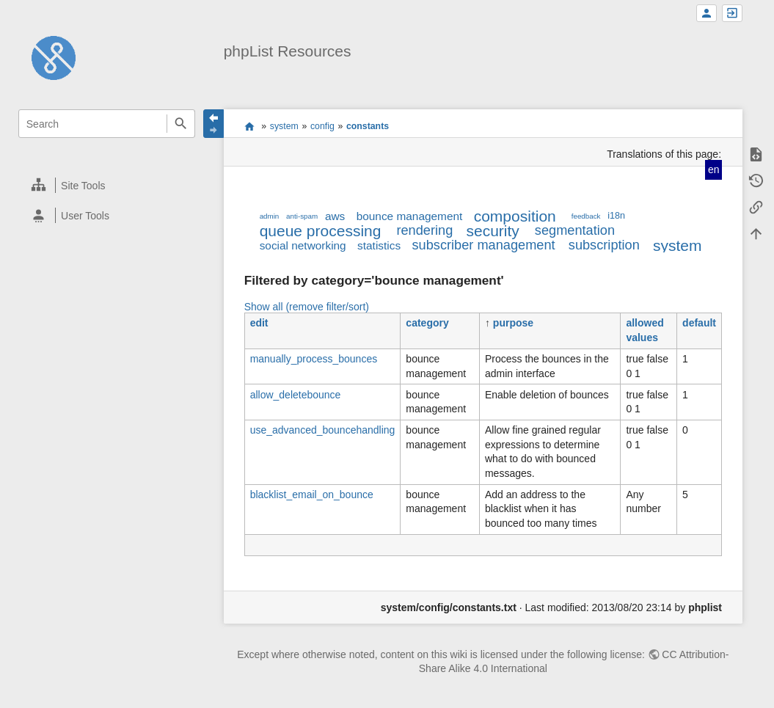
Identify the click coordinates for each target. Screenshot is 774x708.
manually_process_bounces (314, 359)
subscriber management (483, 245)
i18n (616, 216)
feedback (586, 216)
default (699, 323)
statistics (379, 245)
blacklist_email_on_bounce (311, 494)
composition (515, 216)
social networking (303, 245)
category (427, 323)
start (249, 126)
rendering (424, 230)
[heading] (107, 185)
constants (367, 126)
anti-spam (302, 216)
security (492, 230)
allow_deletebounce (295, 395)
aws (335, 216)
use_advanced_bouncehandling (322, 430)
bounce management (410, 216)
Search (181, 123)
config (322, 126)
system (284, 126)
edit (259, 323)
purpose (513, 323)
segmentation (575, 230)
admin (270, 216)
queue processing (320, 230)
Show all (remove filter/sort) (306, 307)
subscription (604, 245)
